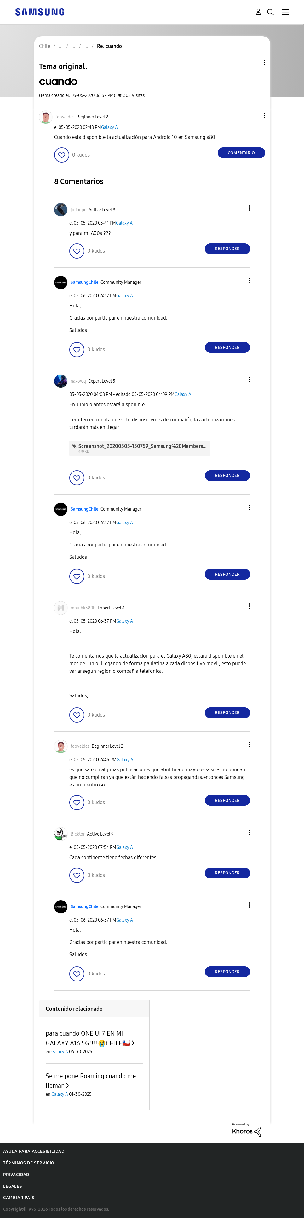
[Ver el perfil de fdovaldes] (64, 117)
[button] (254, 115)
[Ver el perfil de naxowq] (78, 381)
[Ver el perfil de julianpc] (78, 210)
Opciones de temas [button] (254, 62)
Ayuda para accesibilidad (33, 1151)
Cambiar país (18, 1197)
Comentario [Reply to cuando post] (241, 153)
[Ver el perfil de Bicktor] (78, 834)
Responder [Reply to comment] (227, 248)
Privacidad (16, 1174)
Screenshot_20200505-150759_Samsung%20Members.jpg (144, 446)
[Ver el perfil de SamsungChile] (84, 282)
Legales (12, 1186)
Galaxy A (109, 127)
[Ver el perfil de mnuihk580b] (83, 608)
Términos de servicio (28, 1163)
